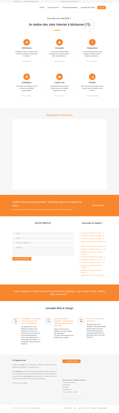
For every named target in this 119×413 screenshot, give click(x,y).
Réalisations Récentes (59, 115)
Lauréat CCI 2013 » (59, 61)
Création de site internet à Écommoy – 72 (93, 249)
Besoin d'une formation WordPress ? (70, 1)
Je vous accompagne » (92, 96)
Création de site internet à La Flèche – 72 (93, 257)
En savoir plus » (27, 61)
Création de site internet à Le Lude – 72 (92, 259)
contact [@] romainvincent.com (30, 1)
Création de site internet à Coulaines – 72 (93, 246)
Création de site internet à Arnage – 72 (92, 236)
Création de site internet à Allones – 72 (92, 233)
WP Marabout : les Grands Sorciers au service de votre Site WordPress (30, 321)
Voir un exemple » (92, 61)
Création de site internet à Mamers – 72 (92, 262)
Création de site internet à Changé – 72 (92, 238)
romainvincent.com (35, 408)
